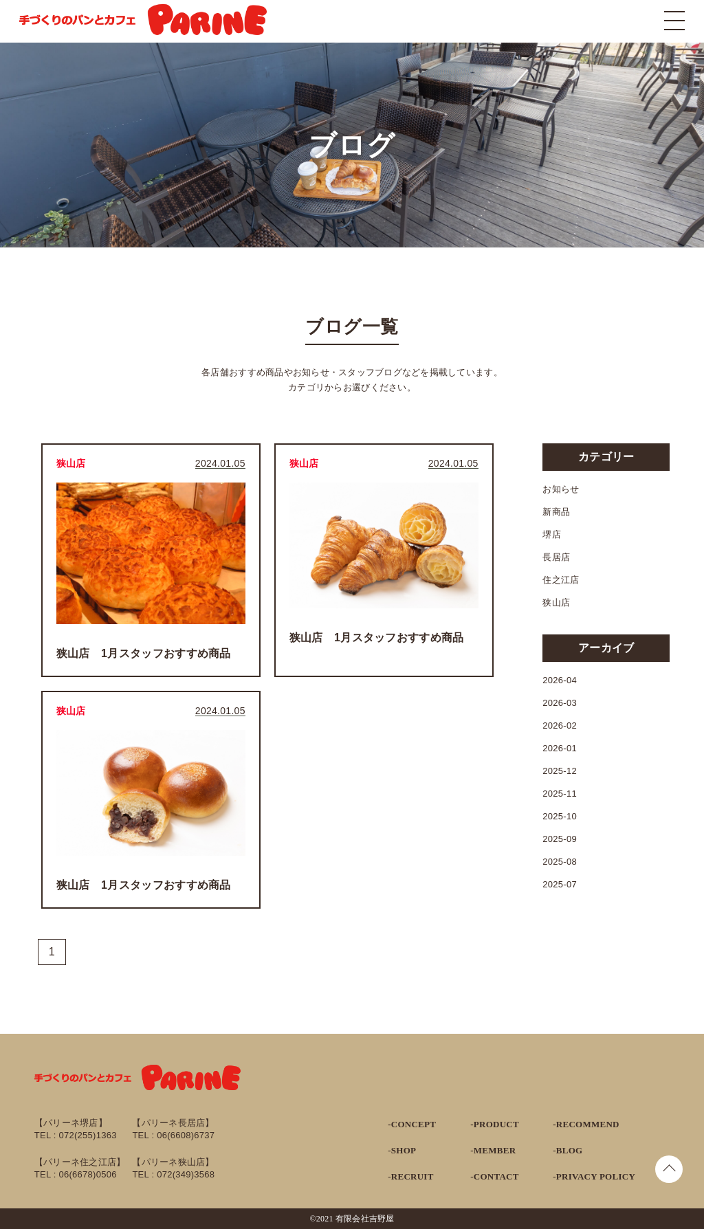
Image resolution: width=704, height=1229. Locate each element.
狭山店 (556, 602)
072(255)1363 (88, 1135)
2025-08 (559, 861)
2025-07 (559, 884)
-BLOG (567, 1150)
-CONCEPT (412, 1124)
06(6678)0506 (88, 1174)
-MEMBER (493, 1150)
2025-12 (559, 771)
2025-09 (559, 839)
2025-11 (559, 793)
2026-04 (559, 680)
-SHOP (402, 1150)
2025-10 (559, 816)
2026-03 (559, 703)
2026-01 (559, 748)
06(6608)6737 (185, 1135)
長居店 (556, 557)
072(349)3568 (185, 1174)
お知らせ (560, 489)
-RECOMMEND (586, 1124)
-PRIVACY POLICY (594, 1176)
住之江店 (560, 580)
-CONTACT (494, 1176)
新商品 (556, 512)
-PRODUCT (494, 1124)
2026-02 (559, 725)
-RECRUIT (410, 1176)
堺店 (551, 534)
